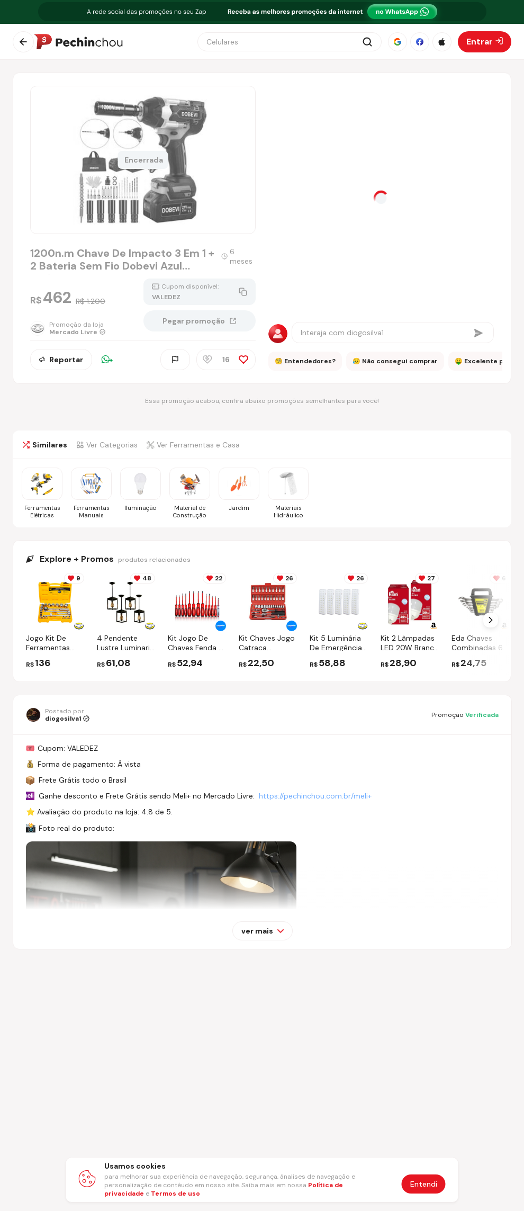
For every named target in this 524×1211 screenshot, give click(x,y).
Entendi (423, 1184)
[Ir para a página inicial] (78, 41)
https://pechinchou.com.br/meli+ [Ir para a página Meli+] (315, 796)
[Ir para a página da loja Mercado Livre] (68, 328)
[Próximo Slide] (490, 620)
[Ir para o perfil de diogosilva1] (57, 714)
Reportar (61, 359)
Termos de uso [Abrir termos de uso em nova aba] (175, 1193)
